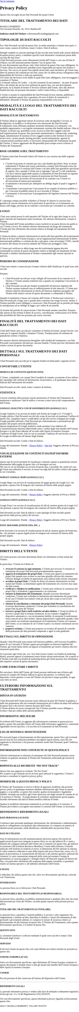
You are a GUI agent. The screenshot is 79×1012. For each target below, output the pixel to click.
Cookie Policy (55, 1006)
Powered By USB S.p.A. (12, 1008)
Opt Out (48, 445)
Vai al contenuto (7, 1)
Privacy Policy (36, 445)
